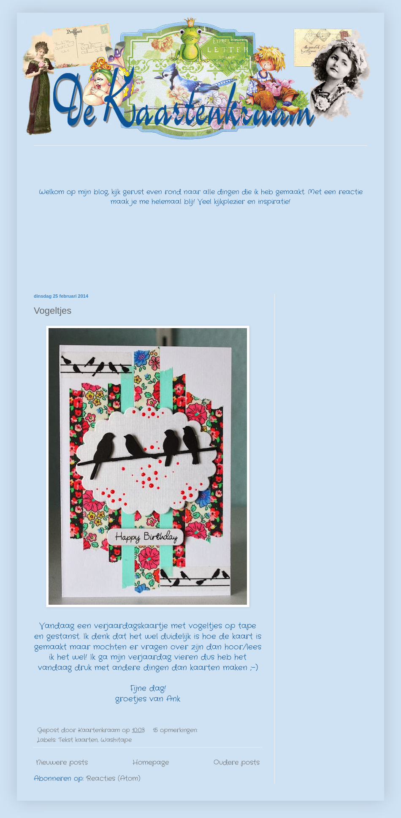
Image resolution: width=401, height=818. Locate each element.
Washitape (116, 740)
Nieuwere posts (62, 762)
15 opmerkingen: (176, 730)
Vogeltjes (52, 310)
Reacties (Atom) (113, 778)
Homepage (151, 762)
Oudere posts (237, 762)
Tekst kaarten (78, 740)
